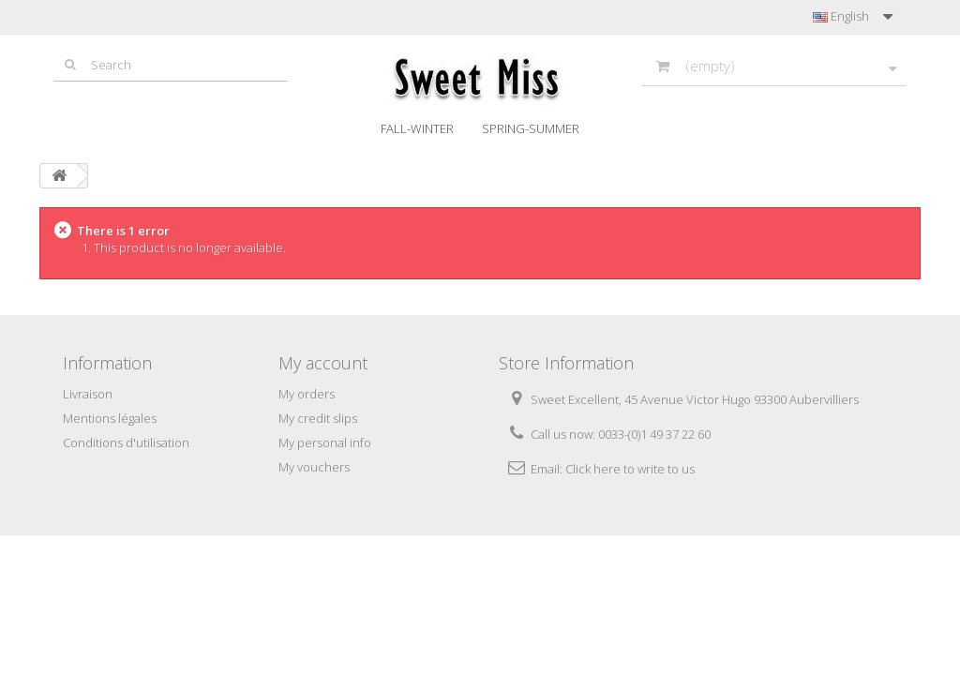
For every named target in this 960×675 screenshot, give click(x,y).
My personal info (324, 442)
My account (323, 363)
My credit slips (317, 418)
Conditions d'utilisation (126, 442)
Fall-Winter (417, 128)
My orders (306, 393)
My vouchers (314, 466)
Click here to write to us (630, 468)
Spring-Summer (530, 128)
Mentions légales (110, 418)
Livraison (87, 393)
